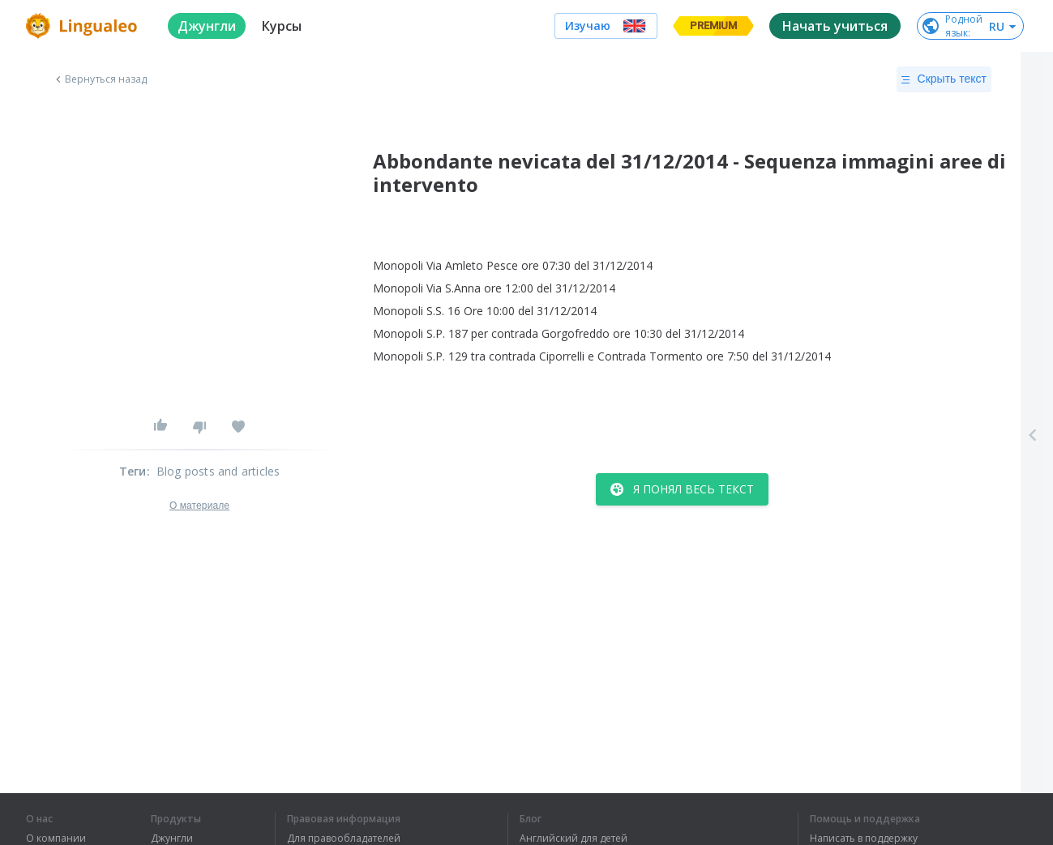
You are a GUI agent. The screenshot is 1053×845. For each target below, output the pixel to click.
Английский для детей (573, 838)
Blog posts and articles (218, 471)
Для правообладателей (343, 838)
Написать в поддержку (864, 838)
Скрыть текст (944, 79)
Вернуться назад (100, 79)
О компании (56, 838)
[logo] (84, 26)
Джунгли (172, 838)
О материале (199, 505)
